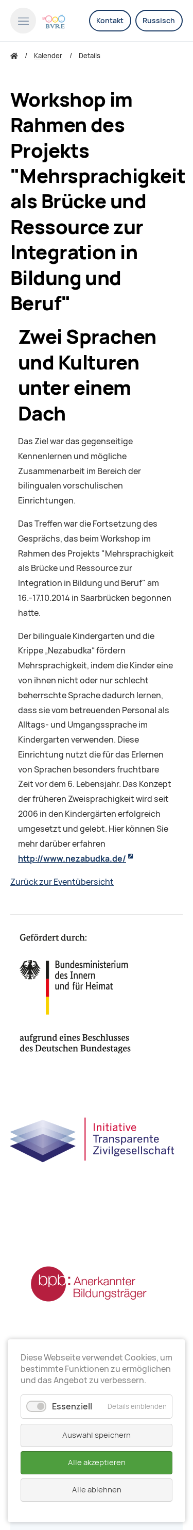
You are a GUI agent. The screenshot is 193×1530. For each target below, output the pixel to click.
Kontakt (110, 20)
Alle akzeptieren (97, 1462)
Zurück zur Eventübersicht (62, 882)
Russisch (159, 20)
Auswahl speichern (96, 1435)
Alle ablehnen (96, 1490)
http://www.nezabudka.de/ (72, 858)
